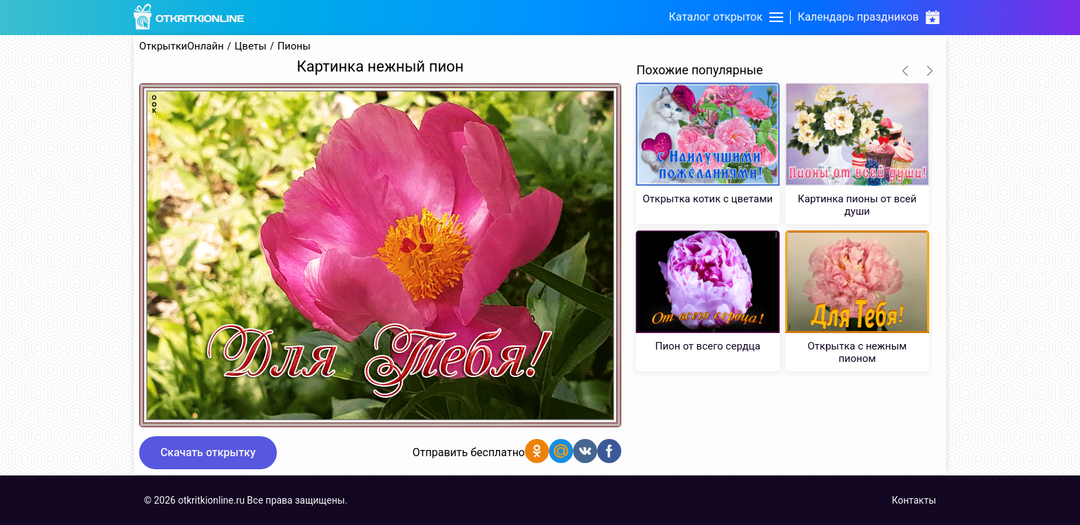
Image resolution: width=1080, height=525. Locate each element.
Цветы (251, 46)
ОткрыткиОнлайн (181, 46)
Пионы (294, 46)
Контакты (914, 500)
